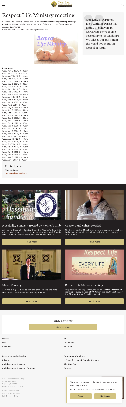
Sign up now (63, 327)
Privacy (5, 360)
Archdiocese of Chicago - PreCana (18, 368)
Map (4, 342)
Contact (68, 368)
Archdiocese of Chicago (13, 364)
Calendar (6, 346)
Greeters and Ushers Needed (83, 225)
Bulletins (68, 346)
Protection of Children (74, 356)
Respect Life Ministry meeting (84, 285)
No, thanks (105, 397)
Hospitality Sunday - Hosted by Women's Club (31, 225)
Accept (81, 397)
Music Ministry (12, 285)
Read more (31, 241)
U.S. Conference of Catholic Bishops (81, 360)
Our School (69, 342)
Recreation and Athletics (14, 356)
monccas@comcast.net (16, 173)
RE (65, 338)
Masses (5, 338)
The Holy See (70, 364)
